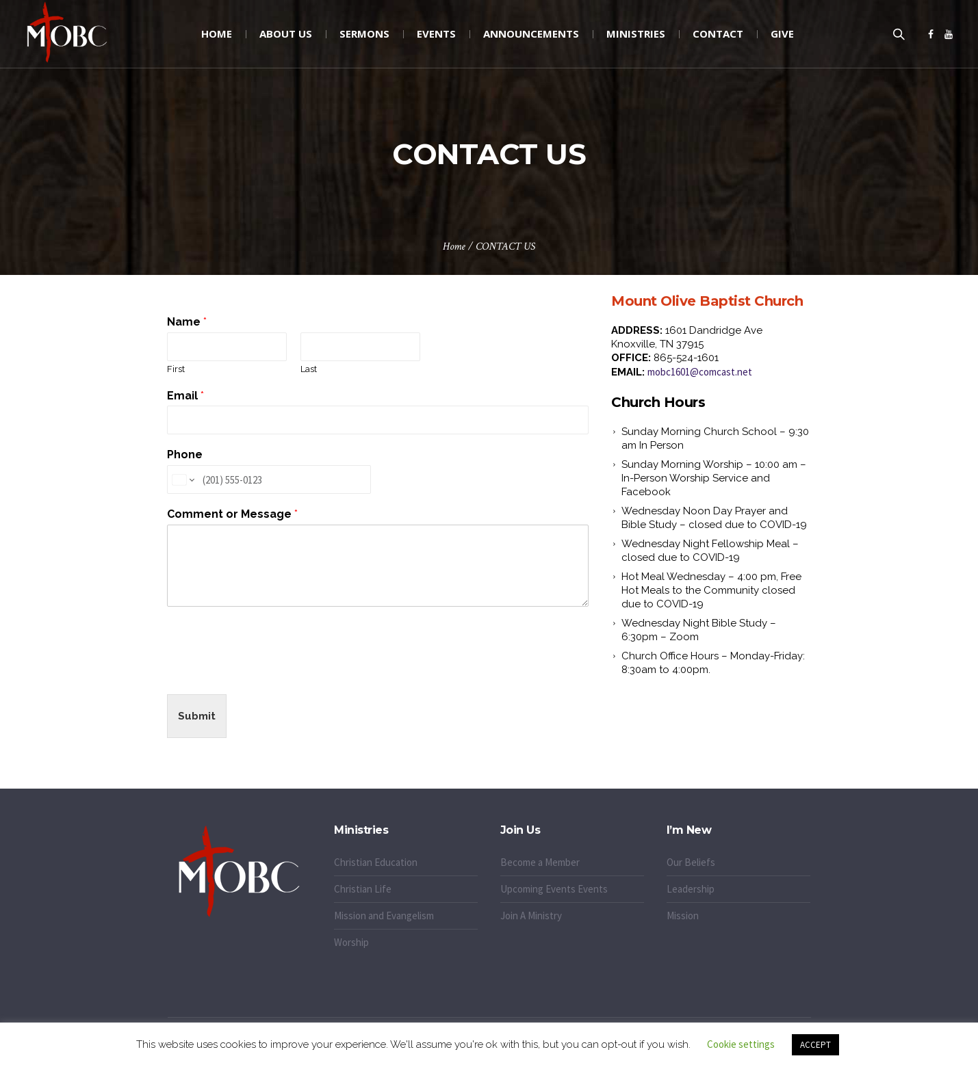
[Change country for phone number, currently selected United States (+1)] (182, 479)
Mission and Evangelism (384, 915)
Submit (197, 716)
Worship (351, 942)
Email (185, 395)
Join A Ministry (531, 915)
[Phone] (269, 479)
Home (454, 246)
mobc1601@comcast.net (699, 371)
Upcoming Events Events (554, 888)
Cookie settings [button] (741, 1044)
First (176, 369)
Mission (683, 915)
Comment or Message (232, 514)
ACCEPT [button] (815, 1045)
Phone (185, 454)
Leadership (691, 888)
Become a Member (540, 862)
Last (308, 369)
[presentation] (271, 671)
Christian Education (375, 862)
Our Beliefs (691, 862)
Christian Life (362, 888)
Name (187, 321)
